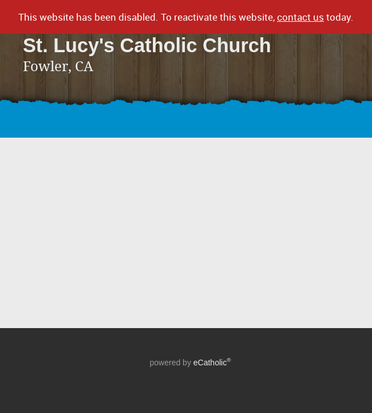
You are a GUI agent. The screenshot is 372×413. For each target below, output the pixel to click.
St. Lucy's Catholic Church (147, 45)
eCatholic (212, 362)
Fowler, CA (58, 67)
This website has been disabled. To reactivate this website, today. (186, 17)
